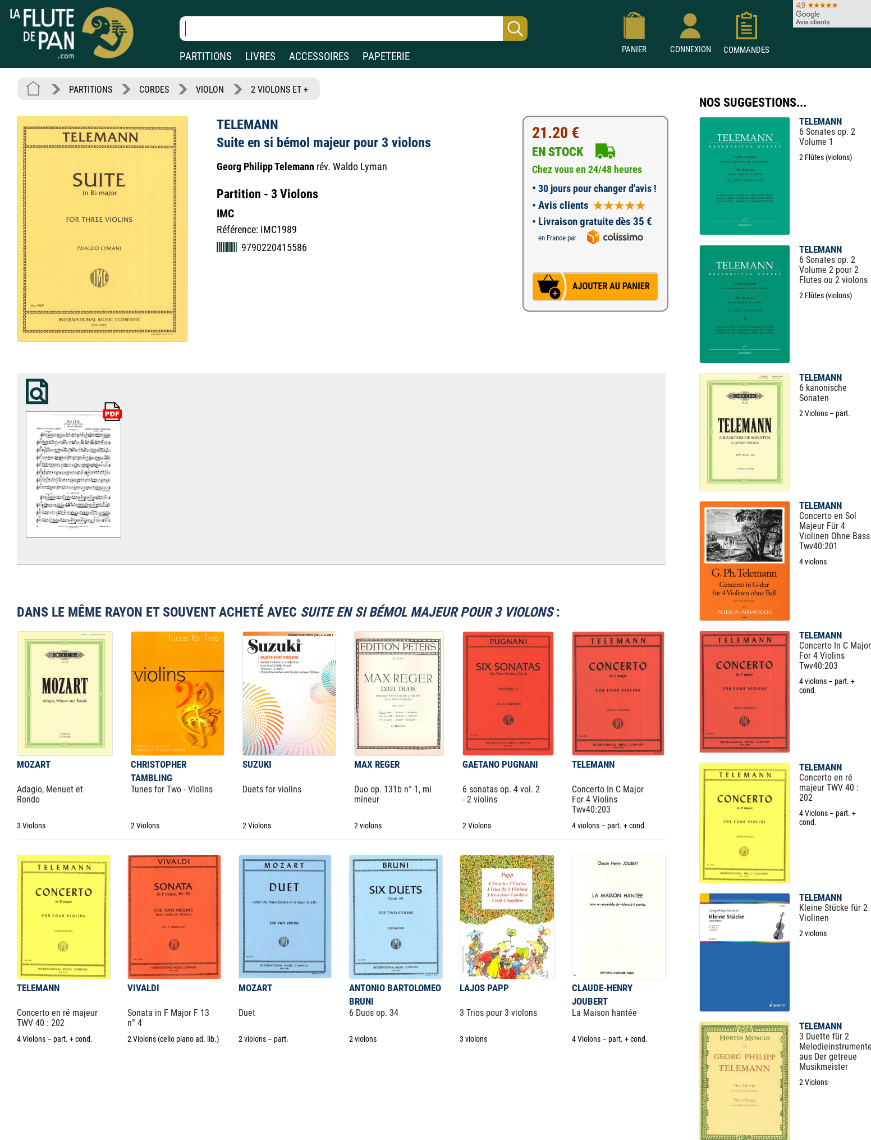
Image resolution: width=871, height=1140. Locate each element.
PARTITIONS (206, 56)
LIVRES (260, 56)
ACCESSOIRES (319, 56)
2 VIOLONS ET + (279, 89)
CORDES (154, 89)
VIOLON (210, 89)
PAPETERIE (386, 56)
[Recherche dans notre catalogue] (354, 28)
